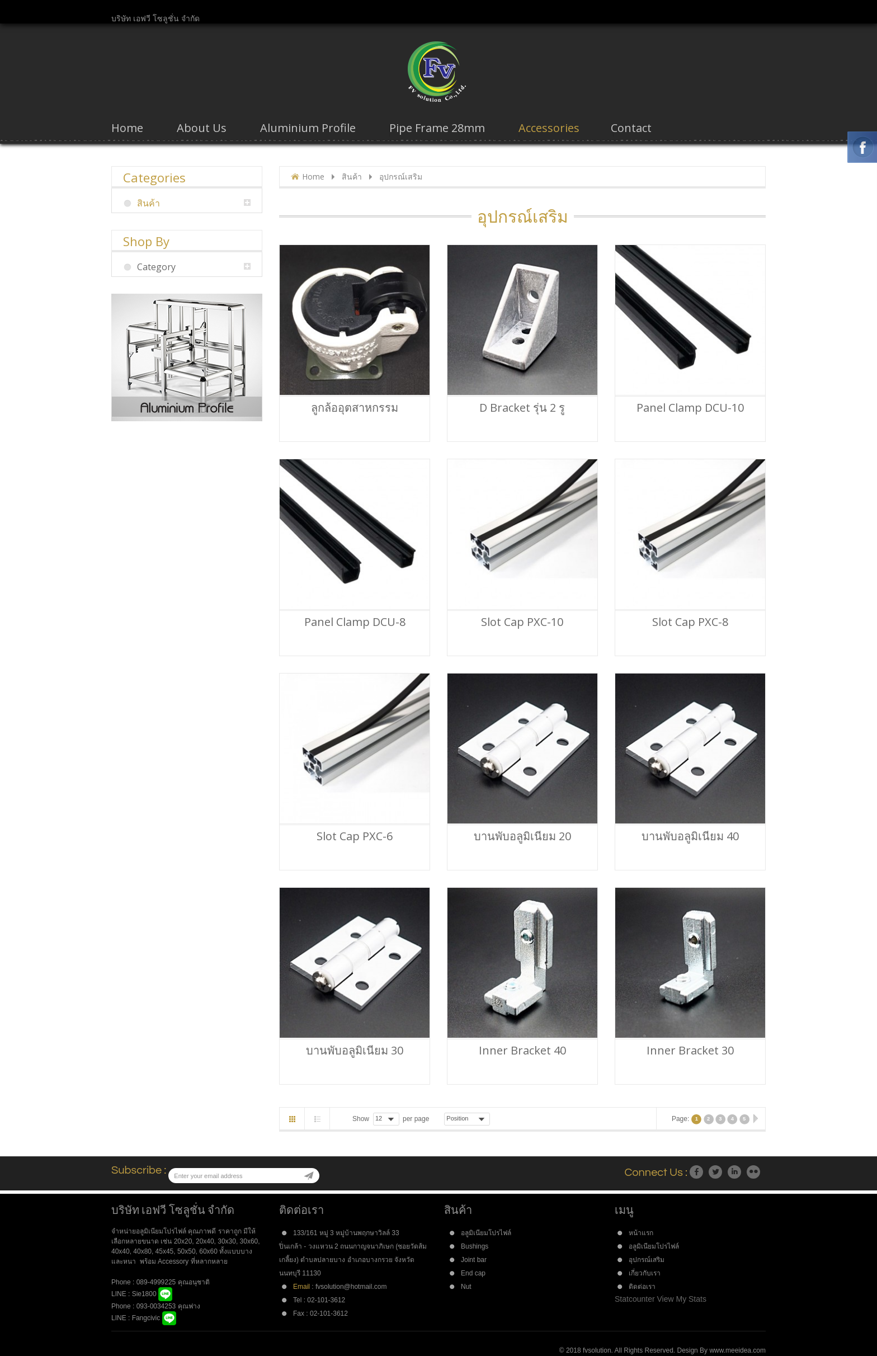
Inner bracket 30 (690, 1050)
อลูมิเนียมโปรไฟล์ (486, 1233)
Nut (466, 1287)
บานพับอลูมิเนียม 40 (690, 836)
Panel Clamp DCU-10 (690, 407)
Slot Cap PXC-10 (522, 622)
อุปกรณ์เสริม (646, 1260)
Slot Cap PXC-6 (355, 836)
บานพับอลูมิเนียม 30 (354, 1050)
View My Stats (681, 1298)
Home (313, 176)
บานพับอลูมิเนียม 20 (522, 836)
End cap (473, 1273)
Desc (497, 1118)
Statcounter (635, 1298)
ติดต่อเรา (642, 1287)
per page (416, 1119)
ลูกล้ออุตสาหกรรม (354, 407)
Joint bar (474, 1260)
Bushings (474, 1246)
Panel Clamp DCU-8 (355, 622)
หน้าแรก (641, 1233)
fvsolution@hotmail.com (350, 1287)
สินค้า (352, 176)
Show (360, 1119)
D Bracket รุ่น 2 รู (522, 407)
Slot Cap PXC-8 (690, 622)
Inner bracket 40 (522, 1050)
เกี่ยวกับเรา (645, 1273)
